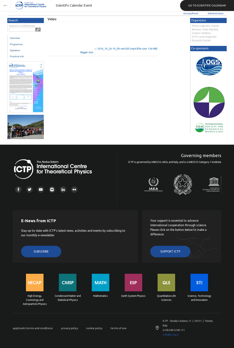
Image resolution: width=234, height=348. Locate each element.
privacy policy (69, 328)
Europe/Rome (191, 13)
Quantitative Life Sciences (166, 297)
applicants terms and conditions (33, 328)
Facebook (18, 189)
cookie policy (94, 328)
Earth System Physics (133, 295)
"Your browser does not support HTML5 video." (70, 38)
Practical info (17, 56)
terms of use (119, 328)
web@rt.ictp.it (171, 334)
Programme (16, 44)
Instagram (52, 189)
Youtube (40, 189)
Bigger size (86, 52)
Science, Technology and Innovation (199, 297)
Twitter (29, 189)
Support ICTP (170, 251)
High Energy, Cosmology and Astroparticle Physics (35, 299)
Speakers (15, 50)
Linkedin (63, 189)
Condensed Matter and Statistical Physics (68, 297)
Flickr (74, 189)
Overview (15, 38)
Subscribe (41, 251)
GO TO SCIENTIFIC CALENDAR (207, 5)
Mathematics (100, 295)
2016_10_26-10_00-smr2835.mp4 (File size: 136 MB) (127, 48)
